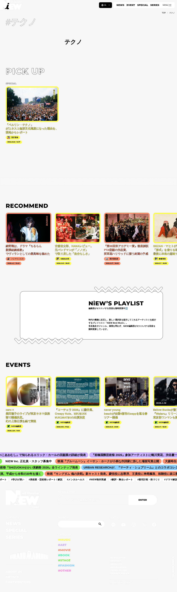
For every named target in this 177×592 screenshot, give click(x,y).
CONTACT (115, 561)
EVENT (131, 5)
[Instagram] (134, 525)
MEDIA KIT (116, 564)
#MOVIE (64, 550)
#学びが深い (18, 479)
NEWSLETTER (66, 492)
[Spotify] (113, 525)
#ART (62, 545)
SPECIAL (142, 5)
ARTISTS (12, 577)
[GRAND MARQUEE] (29, 555)
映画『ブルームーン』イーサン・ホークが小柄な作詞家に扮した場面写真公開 (110, 461)
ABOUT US (14, 571)
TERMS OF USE (118, 570)
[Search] (81, 524)
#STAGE (64, 560)
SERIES (154, 5)
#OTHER (64, 570)
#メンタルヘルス (77, 479)
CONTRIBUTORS (18, 582)
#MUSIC (64, 540)
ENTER (142, 500)
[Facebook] (154, 525)
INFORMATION (118, 567)
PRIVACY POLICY (119, 573)
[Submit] (100, 524)
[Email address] (93, 500)
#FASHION (66, 565)
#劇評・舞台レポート (123, 479)
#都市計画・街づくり (150, 479)
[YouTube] (123, 525)
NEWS (120, 5)
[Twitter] (144, 525)
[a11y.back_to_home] (11, 6)
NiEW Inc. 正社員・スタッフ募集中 (30, 461)
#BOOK (64, 555)
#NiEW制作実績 (98, 479)
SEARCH (63, 517)
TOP (164, 13)
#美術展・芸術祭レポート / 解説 (47, 479)
